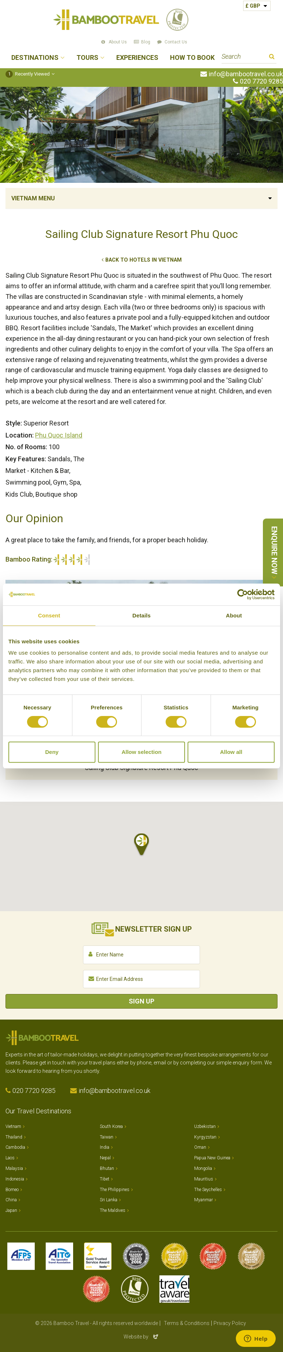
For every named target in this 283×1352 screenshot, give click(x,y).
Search (271, 57)
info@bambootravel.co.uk (246, 74)
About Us (118, 42)
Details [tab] (141, 615)
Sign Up (141, 1001)
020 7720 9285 (261, 81)
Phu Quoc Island (58, 435)
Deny (52, 752)
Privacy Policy (230, 1323)
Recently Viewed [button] (27, 74)
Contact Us (176, 42)
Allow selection (141, 752)
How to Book (192, 57)
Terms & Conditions (187, 1323)
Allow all (231, 752)
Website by (141, 1337)
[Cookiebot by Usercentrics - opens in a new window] (243, 594)
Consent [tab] (49, 615)
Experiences (137, 57)
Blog (145, 42)
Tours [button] (87, 57)
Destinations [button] (35, 57)
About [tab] (234, 615)
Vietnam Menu (33, 198)
